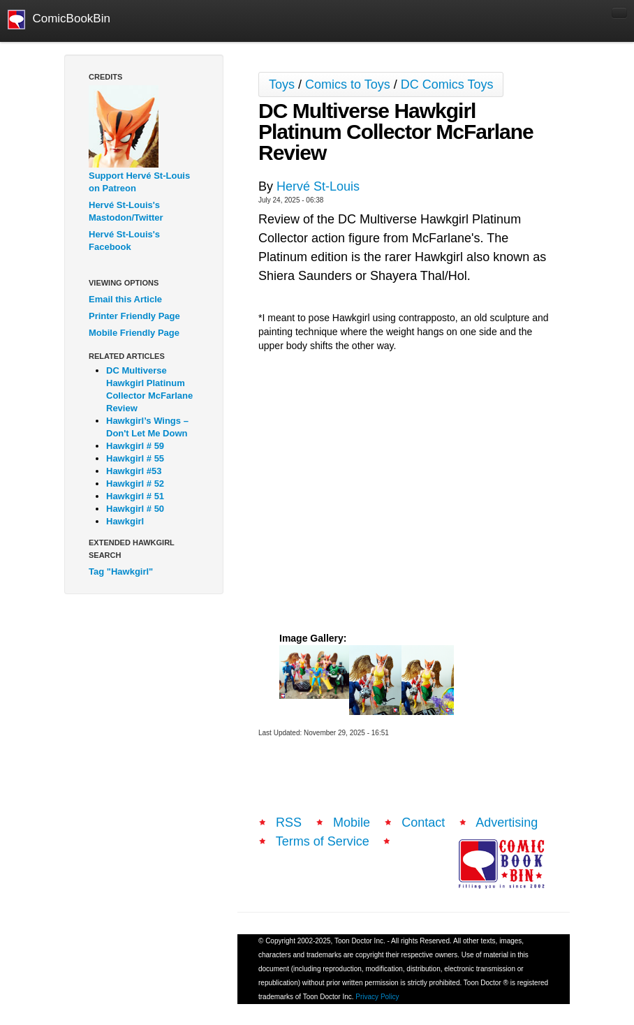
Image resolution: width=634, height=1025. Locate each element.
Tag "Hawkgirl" (121, 571)
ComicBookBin (59, 19)
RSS (289, 822)
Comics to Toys (347, 84)
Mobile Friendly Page (134, 332)
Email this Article (125, 299)
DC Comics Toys (447, 84)
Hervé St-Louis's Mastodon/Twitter (126, 211)
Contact (423, 822)
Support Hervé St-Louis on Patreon (139, 181)
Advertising (507, 822)
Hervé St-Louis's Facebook (124, 240)
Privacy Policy (377, 997)
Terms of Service (322, 841)
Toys (282, 84)
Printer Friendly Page (134, 316)
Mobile (351, 822)
